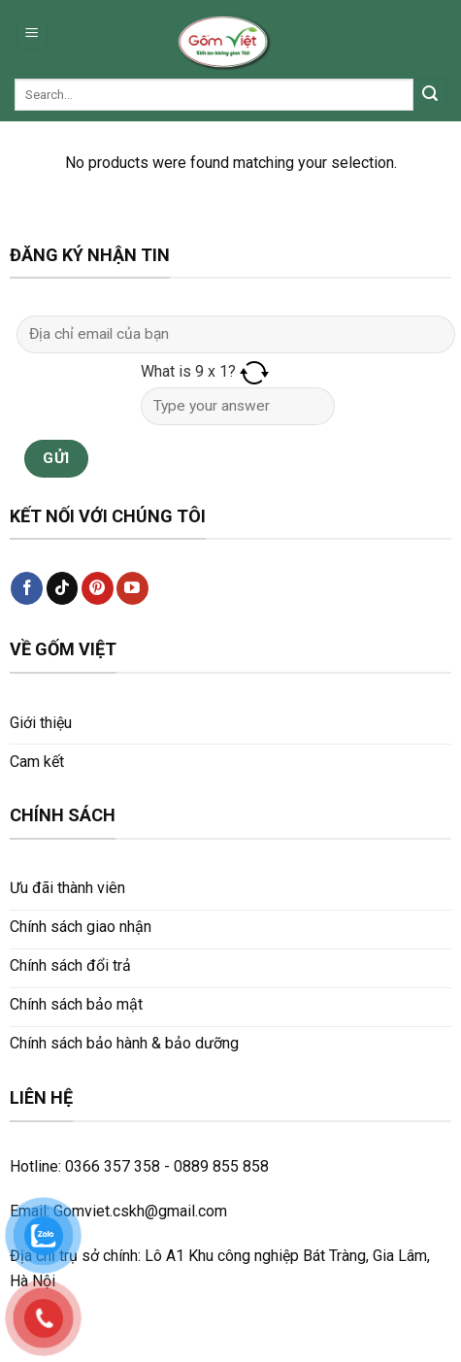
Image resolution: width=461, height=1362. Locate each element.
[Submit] (429, 95)
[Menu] (32, 34)
